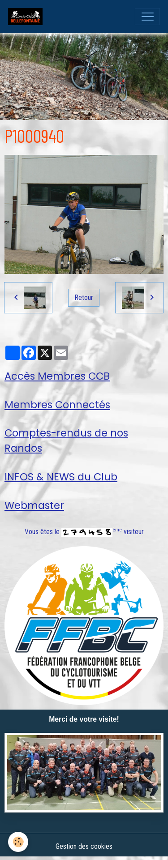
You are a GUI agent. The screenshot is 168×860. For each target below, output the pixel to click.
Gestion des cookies (84, 846)
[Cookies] (18, 842)
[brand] (27, 16)
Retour (84, 297)
